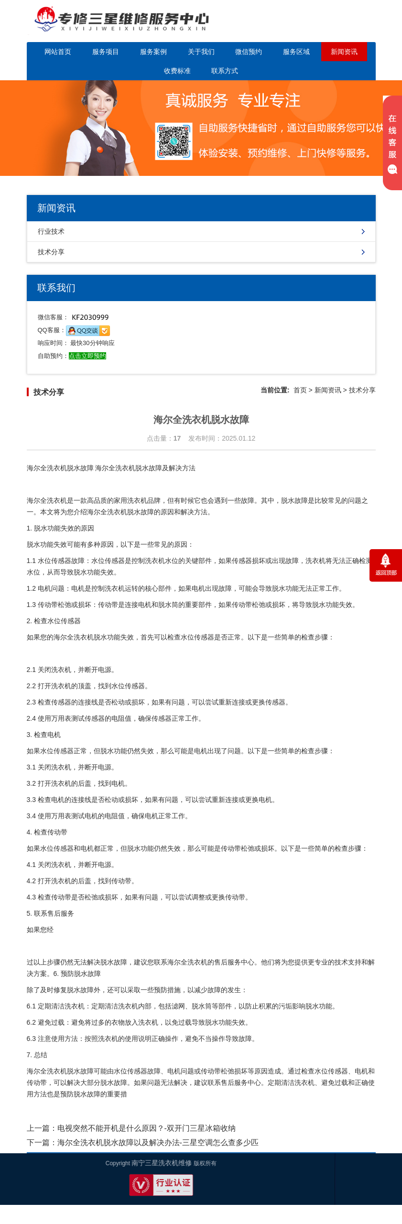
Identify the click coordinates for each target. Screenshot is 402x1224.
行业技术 (51, 231)
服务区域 (296, 51)
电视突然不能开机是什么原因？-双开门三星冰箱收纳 (146, 1128)
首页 (300, 390)
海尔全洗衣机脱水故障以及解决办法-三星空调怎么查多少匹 (158, 1142)
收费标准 (177, 71)
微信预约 (248, 51)
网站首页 (57, 51)
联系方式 (224, 71)
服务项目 (105, 51)
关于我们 (201, 51)
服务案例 (153, 51)
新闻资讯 (344, 51)
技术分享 (51, 252)
